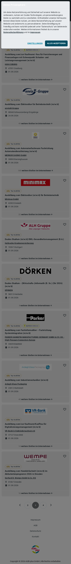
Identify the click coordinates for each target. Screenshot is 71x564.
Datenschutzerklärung (13, 32)
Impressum (35, 32)
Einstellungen (35, 43)
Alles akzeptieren (56, 43)
